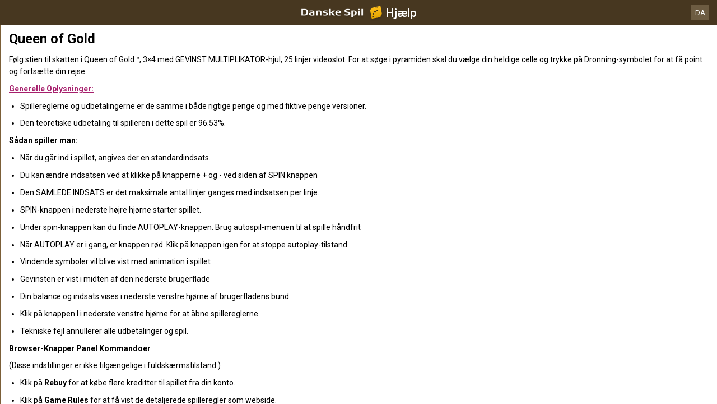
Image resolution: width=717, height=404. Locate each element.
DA (700, 12)
